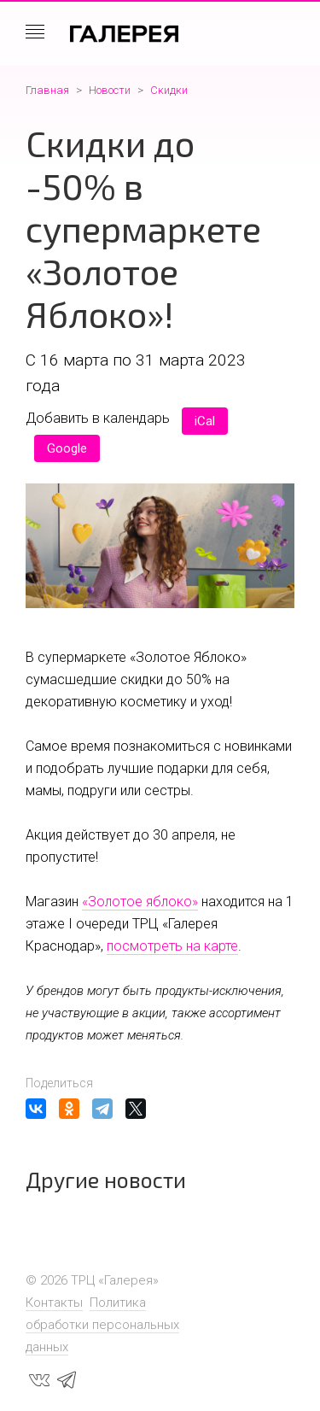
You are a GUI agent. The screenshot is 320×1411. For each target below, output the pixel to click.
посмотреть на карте (172, 946)
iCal (205, 421)
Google (67, 448)
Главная (47, 90)
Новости (110, 90)
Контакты (54, 1302)
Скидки (169, 90)
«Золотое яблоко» (140, 901)
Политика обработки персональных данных (102, 1325)
